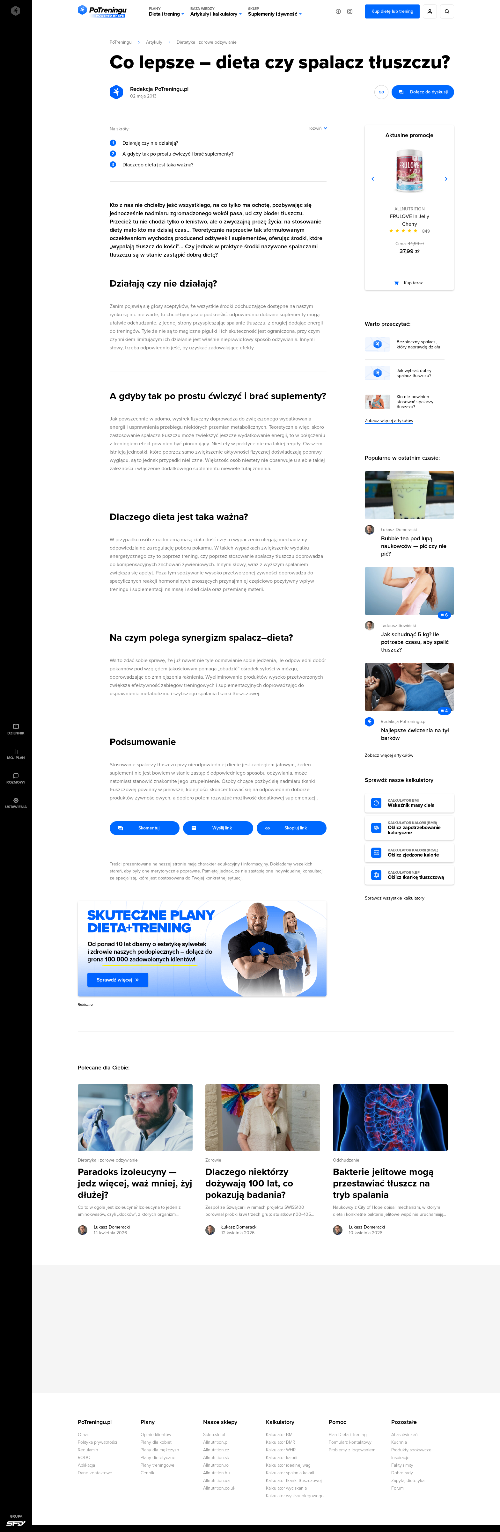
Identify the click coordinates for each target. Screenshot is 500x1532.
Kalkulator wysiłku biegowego (295, 1496)
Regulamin (88, 1450)
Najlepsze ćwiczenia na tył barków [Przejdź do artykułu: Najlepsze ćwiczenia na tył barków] (415, 734)
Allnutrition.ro (216, 1465)
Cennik (147, 1473)
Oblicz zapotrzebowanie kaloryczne (418, 828)
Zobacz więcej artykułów (389, 420)
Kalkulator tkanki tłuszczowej (294, 1480)
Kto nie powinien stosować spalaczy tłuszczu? (415, 402)
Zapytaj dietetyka (407, 1480)
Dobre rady (402, 1473)
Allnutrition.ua (216, 1480)
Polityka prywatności (97, 1442)
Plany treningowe (157, 1465)
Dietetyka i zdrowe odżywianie (207, 42)
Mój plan (16, 757)
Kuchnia (399, 1442)
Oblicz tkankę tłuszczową (418, 875)
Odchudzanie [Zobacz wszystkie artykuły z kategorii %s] (346, 1160)
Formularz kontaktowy (350, 1442)
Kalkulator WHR (281, 1450)
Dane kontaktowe (95, 1473)
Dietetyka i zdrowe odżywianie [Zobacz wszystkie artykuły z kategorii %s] (108, 1160)
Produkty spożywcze (411, 1450)
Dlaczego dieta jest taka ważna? (157, 165)
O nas (83, 1434)
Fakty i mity (402, 1465)
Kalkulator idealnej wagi (289, 1465)
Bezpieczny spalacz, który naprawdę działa (418, 344)
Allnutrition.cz (216, 1450)
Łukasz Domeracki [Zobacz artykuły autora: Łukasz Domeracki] (112, 1227)
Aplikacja (86, 1465)
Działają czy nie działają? (150, 143)
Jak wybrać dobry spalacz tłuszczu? (414, 373)
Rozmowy (16, 782)
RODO (84, 1457)
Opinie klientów (156, 1434)
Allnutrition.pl (215, 1442)
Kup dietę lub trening (392, 11)
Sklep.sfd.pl (214, 1434)
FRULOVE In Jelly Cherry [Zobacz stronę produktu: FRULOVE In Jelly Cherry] (409, 220)
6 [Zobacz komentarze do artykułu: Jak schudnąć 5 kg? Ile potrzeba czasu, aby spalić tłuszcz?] (446, 615)
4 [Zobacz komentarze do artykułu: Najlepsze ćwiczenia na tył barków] (446, 711)
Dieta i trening (164, 11)
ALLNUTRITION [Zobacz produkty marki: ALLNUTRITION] (409, 209)
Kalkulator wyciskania (286, 1488)
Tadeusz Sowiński (398, 625)
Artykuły (154, 42)
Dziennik (15, 733)
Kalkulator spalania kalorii (290, 1473)
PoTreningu (121, 42)
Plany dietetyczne (158, 1457)
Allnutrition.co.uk (219, 1488)
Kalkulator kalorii (281, 1457)
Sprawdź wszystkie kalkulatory (394, 898)
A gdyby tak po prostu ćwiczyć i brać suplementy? (177, 154)
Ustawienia (16, 807)
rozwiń (315, 128)
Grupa (16, 1516)
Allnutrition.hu (216, 1473)
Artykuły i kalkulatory (213, 11)
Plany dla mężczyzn (160, 1450)
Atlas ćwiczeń (404, 1434)
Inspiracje (400, 1457)
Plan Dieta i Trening (348, 1434)
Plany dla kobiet (156, 1442)
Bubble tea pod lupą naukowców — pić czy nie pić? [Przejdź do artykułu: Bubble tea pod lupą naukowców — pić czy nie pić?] (413, 546)
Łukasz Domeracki (399, 529)
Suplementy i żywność (272, 11)
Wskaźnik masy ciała (418, 803)
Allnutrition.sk (216, 1457)
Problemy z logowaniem (352, 1450)
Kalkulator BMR (280, 1442)
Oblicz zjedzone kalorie (418, 853)
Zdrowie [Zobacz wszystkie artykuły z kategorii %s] (213, 1160)
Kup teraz (413, 283)
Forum (397, 1488)
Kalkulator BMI (279, 1434)
